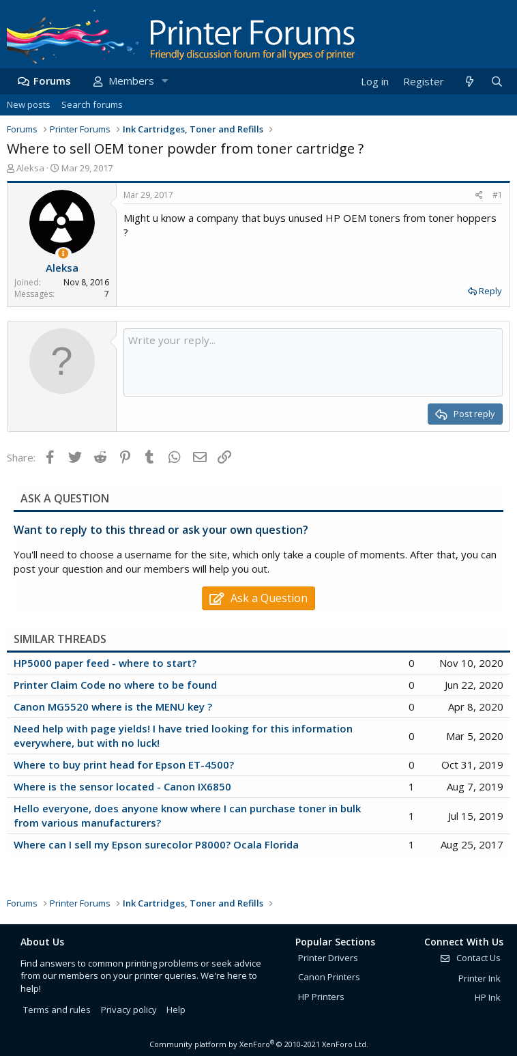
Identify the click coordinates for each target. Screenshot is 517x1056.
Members (131, 80)
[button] (164, 81)
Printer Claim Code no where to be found (115, 684)
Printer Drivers (328, 958)
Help (176, 1009)
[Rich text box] (313, 362)
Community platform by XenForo (258, 1044)
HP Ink (488, 997)
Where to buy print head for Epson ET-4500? (124, 764)
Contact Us (470, 958)
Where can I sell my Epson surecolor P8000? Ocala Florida (156, 844)
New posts (28, 104)
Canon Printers (329, 977)
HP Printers (321, 996)
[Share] (479, 195)
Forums (52, 80)
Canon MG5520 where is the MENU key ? (113, 706)
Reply (490, 291)
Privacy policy (129, 1009)
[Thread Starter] (63, 253)
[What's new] (469, 81)
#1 (497, 195)
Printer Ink (479, 978)
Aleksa (30, 168)
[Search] (496, 81)
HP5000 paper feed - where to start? (105, 663)
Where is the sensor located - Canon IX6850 (122, 786)
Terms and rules (57, 1009)
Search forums (92, 104)
